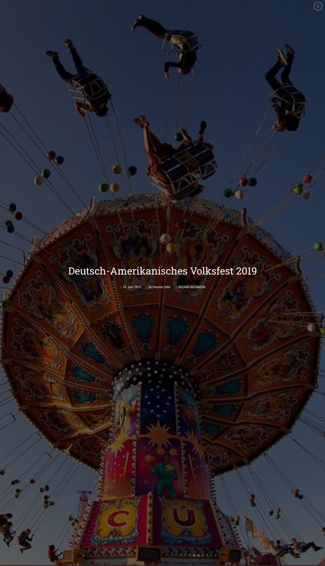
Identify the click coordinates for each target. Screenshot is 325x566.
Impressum (217, 561)
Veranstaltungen (191, 260)
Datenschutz (238, 561)
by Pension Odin (159, 260)
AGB (201, 561)
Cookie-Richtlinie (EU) (268, 561)
